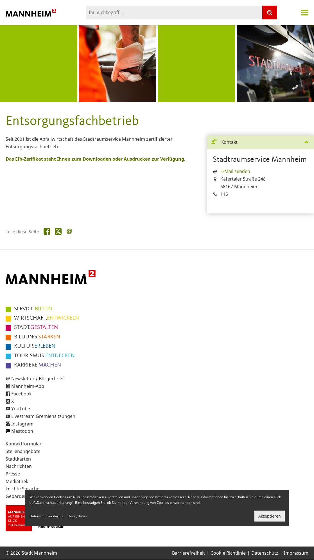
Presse (13, 474)
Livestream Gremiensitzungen (43, 416)
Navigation (304, 12)
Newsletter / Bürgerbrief (37, 378)
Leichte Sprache (22, 489)
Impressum (296, 553)
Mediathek (17, 481)
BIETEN (33, 309)
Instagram (22, 424)
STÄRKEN (37, 337)
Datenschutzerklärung (47, 516)
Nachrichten (19, 466)
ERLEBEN (34, 346)
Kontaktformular (24, 444)
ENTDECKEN (44, 356)
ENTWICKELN (46, 318)
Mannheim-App (27, 386)
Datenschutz (264, 553)
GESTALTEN (36, 327)
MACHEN (37, 365)
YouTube (20, 409)
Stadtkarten (18, 459)
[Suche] (269, 12)
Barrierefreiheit (188, 553)
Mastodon (22, 431)
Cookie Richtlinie (228, 553)
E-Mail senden (235, 171)
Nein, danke (78, 516)
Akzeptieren (269, 516)
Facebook (21, 394)
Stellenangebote (23, 451)
